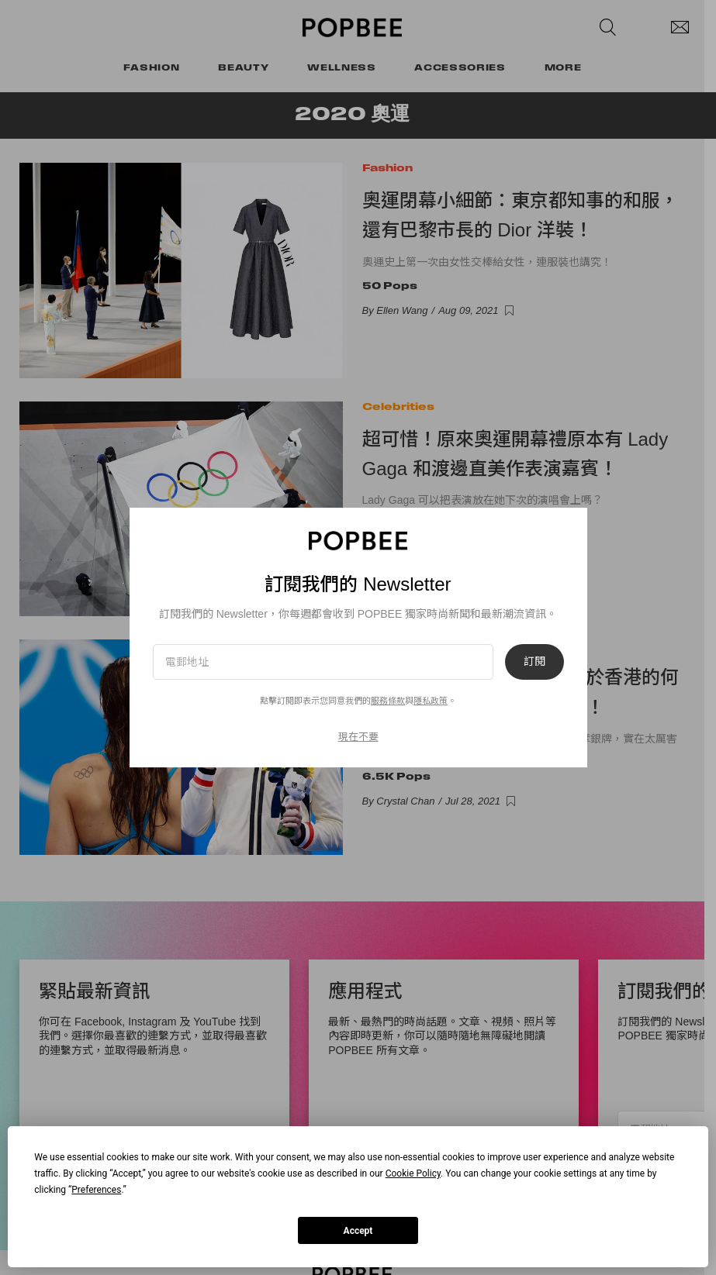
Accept (358, 1230)
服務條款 (388, 700)
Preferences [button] (96, 1189)
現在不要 (358, 737)
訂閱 (534, 662)
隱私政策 (430, 700)
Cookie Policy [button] (413, 1173)
